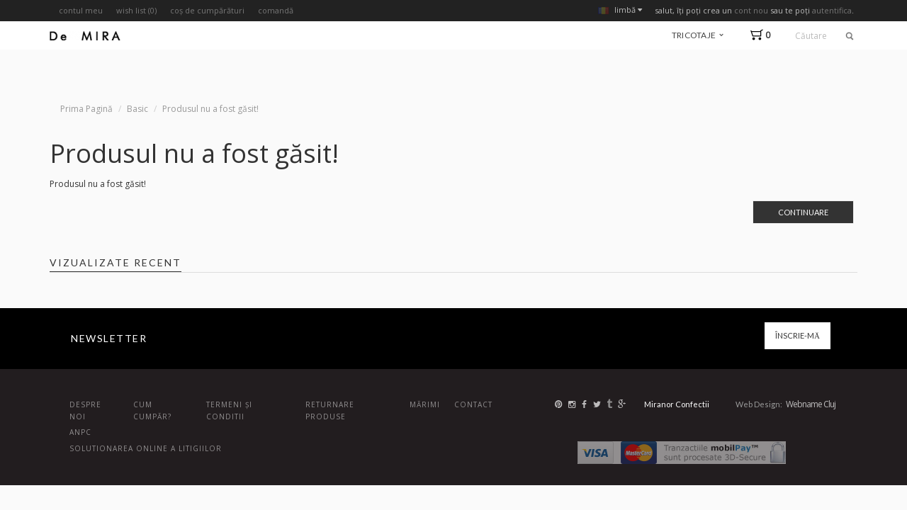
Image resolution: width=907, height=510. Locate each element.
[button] (763, 35)
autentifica (832, 10)
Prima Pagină (86, 109)
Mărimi (425, 404)
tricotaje (697, 35)
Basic (137, 109)
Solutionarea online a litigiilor (145, 448)
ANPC (80, 432)
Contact (473, 404)
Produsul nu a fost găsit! (210, 109)
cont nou (751, 10)
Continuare (803, 212)
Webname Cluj (810, 404)
